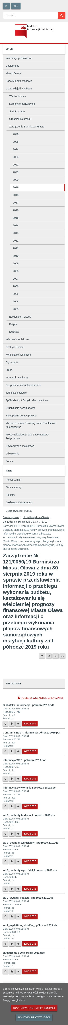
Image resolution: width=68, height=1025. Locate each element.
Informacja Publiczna (17, 339)
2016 (15, 210)
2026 (15, 134)
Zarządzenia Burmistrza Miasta (26, 126)
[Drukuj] (62, 656)
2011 (15, 248)
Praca (9, 369)
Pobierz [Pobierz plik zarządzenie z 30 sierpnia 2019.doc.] (30, 971)
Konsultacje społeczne (18, 354)
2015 (15, 217)
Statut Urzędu (17, 111)
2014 (15, 225)
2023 (15, 157)
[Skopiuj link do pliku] (12, 723)
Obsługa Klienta (15, 347)
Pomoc (10, 461)
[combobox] (30, 15)
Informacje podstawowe (19, 58)
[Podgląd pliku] (18, 723)
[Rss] (6, 6)
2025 (15, 141)
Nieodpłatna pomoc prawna (21, 415)
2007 (15, 278)
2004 (15, 301)
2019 (15, 187)
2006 (15, 286)
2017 (15, 202)
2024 (15, 149)
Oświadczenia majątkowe (20, 446)
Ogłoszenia (12, 362)
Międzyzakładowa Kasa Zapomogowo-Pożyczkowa (27, 436)
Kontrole (14, 331)
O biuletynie (12, 453)
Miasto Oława (13, 73)
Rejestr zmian (13, 479)
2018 (15, 195)
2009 (15, 263)
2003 (15, 309)
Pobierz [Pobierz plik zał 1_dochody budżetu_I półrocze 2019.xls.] (30, 834)
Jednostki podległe (16, 392)
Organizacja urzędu (20, 119)
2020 (15, 179)
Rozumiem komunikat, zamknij (34, 1008)
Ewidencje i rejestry (20, 316)
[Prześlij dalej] (42, 656)
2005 (15, 293)
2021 (15, 172)
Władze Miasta (17, 96)
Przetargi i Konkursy (17, 377)
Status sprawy (14, 487)
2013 (15, 233)
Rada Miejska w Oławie (19, 80)
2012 (15, 240)
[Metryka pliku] (5, 723)
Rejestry (10, 494)
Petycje (13, 324)
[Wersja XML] (55, 656)
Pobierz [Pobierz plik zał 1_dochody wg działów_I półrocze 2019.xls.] (30, 861)
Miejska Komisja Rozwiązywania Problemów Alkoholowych (30, 425)
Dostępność (12, 65)
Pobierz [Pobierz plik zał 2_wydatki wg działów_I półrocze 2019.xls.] (30, 944)
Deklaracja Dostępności (19, 502)
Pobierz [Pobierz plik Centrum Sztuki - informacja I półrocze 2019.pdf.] (30, 751)
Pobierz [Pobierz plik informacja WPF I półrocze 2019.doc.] (30, 778)
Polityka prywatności (34, 1017)
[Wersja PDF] (48, 656)
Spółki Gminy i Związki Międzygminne (27, 400)
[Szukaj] (61, 15)
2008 (15, 271)
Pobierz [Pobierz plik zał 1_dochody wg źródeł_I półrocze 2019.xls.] (30, 889)
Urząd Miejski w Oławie (19, 88)
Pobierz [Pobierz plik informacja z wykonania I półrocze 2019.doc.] (30, 806)
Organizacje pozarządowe (20, 407)
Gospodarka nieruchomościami (23, 385)
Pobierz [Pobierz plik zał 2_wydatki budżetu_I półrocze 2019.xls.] (30, 916)
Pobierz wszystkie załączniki (40, 697)
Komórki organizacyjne (22, 103)
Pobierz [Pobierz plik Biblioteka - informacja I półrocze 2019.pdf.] (30, 723)
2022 (15, 164)
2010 (15, 255)
